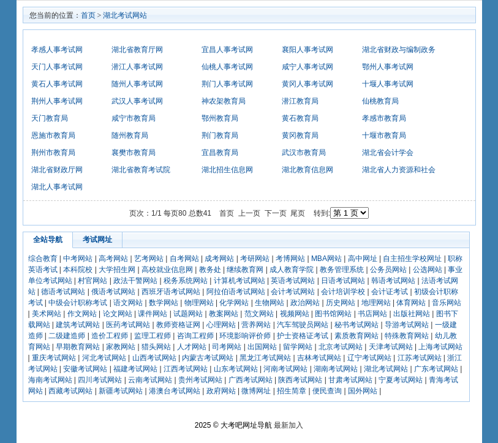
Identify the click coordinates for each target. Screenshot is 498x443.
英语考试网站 (293, 280)
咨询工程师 (195, 335)
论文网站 (117, 313)
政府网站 (221, 391)
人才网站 (191, 347)
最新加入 (288, 425)
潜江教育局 (300, 101)
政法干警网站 (135, 280)
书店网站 (372, 313)
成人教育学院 (292, 269)
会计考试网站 (293, 291)
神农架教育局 (224, 101)
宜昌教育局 (220, 152)
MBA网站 (326, 258)
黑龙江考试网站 (265, 358)
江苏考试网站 (420, 358)
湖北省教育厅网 (137, 49)
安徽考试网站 (85, 369)
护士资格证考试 (302, 335)
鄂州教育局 (220, 118)
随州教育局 (129, 135)
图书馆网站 (333, 313)
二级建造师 (66, 335)
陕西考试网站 (300, 380)
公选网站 (427, 269)
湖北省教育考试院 (140, 169)
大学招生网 (117, 269)
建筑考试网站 (78, 324)
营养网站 (256, 324)
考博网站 (290, 258)
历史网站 (340, 302)
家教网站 (120, 347)
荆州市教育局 (53, 152)
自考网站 (184, 258)
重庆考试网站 (54, 358)
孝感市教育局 (384, 118)
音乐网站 (446, 302)
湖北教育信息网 (307, 169)
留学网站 (297, 347)
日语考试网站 (343, 280)
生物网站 (269, 302)
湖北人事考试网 (57, 187)
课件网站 (152, 313)
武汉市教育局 (304, 152)
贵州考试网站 (200, 380)
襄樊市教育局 (133, 152)
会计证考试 (389, 291)
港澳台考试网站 (174, 391)
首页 (88, 15)
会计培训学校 (343, 291)
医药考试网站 (128, 324)
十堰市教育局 (384, 135)
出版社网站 (411, 313)
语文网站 (128, 302)
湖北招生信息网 (227, 169)
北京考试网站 (341, 347)
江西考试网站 (186, 369)
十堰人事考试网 (387, 84)
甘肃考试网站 (350, 380)
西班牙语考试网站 (170, 291)
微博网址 (256, 391)
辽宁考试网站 (369, 358)
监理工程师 (152, 335)
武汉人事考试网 (137, 101)
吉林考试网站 (319, 358)
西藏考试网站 (70, 391)
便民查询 (327, 391)
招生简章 (291, 391)
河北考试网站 (104, 358)
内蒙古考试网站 (207, 358)
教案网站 (223, 313)
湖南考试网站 (336, 369)
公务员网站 (388, 269)
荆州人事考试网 (57, 101)
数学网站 (163, 302)
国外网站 (362, 391)
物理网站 (199, 302)
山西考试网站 (154, 358)
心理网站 (221, 324)
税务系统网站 (186, 280)
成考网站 (219, 258)
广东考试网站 (436, 369)
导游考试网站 (407, 324)
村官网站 (92, 280)
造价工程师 (109, 335)
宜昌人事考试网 (227, 49)
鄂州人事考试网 (387, 66)
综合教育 (43, 258)
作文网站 (82, 313)
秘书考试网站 (356, 324)
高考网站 (113, 258)
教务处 (210, 269)
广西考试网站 (250, 380)
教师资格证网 (178, 324)
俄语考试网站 (113, 291)
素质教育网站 (356, 335)
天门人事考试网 (57, 66)
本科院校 (77, 269)
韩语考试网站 (393, 280)
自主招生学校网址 (412, 258)
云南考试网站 (150, 380)
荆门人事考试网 (227, 84)
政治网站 (305, 302)
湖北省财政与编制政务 (399, 49)
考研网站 (255, 258)
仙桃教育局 (380, 101)
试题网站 (188, 313)
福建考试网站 (135, 369)
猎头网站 (156, 347)
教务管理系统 (342, 269)
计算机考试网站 (239, 280)
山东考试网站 (236, 369)
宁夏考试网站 (401, 380)
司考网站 (226, 347)
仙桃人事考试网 (227, 66)
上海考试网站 (440, 347)
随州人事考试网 (137, 84)
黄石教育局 (300, 118)
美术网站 (46, 313)
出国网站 (262, 347)
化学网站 (234, 302)
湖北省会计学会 (387, 152)
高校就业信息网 (167, 269)
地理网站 (376, 302)
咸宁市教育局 (133, 118)
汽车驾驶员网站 (302, 324)
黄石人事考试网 (57, 84)
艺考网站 (149, 258)
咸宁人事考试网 (307, 66)
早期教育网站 (78, 347)
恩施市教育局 (53, 135)
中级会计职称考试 (77, 302)
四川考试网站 (100, 380)
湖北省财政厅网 (57, 169)
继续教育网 (245, 269)
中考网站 (77, 258)
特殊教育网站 (407, 335)
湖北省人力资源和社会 (399, 169)
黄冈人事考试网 (307, 84)
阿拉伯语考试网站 (235, 291)
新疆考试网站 (121, 391)
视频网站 (294, 313)
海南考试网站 (50, 380)
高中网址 (362, 258)
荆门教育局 (220, 135)
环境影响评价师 (245, 335)
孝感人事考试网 (57, 49)
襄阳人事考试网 (307, 49)
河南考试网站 (285, 369)
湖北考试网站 (125, 15)
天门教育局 (49, 118)
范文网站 (259, 313)
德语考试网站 (63, 291)
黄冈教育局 (300, 135)
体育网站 (411, 302)
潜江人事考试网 (137, 66)
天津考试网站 (391, 347)
